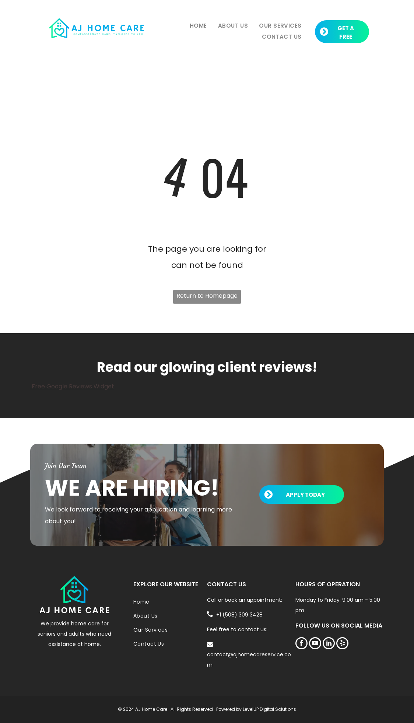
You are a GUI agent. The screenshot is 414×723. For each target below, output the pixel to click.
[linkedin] (329, 644)
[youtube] (315, 644)
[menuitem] (198, 25)
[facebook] (301, 644)
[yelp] (342, 644)
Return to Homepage (207, 295)
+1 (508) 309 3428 (239, 614)
